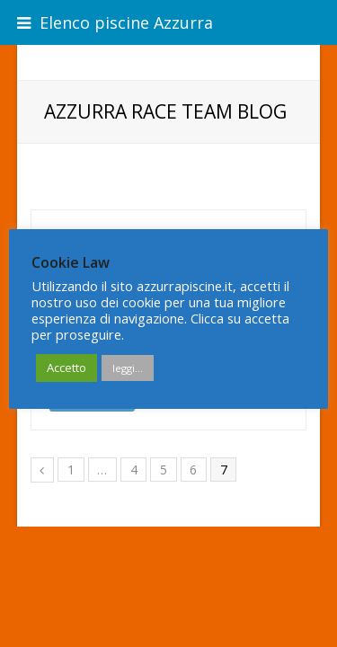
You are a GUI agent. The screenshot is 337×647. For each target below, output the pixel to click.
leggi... (127, 368)
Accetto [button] (66, 367)
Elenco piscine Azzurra (115, 22)
